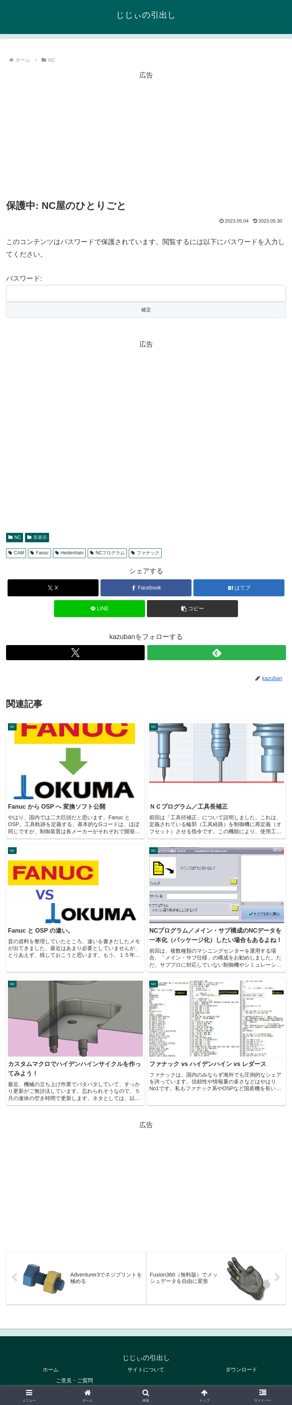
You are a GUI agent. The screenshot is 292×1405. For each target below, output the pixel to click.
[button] (192, 608)
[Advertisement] (146, 134)
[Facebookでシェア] (146, 587)
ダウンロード (241, 1369)
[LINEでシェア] (99, 608)
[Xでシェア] (53, 587)
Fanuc (39, 553)
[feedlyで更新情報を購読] (216, 652)
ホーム (51, 1369)
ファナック (145, 553)
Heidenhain (69, 553)
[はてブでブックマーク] (238, 587)
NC (14, 537)
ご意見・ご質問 (74, 1380)
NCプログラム (107, 553)
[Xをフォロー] (75, 652)
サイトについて (145, 1369)
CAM (16, 553)
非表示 (37, 537)
